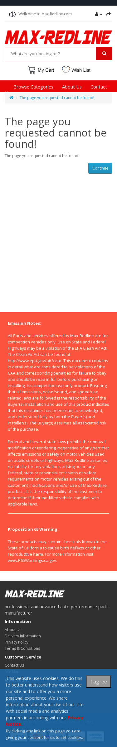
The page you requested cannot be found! (57, 97)
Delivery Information (23, 636)
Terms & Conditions (22, 648)
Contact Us (14, 665)
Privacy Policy (16, 642)
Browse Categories (33, 87)
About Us (72, 87)
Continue (100, 168)
